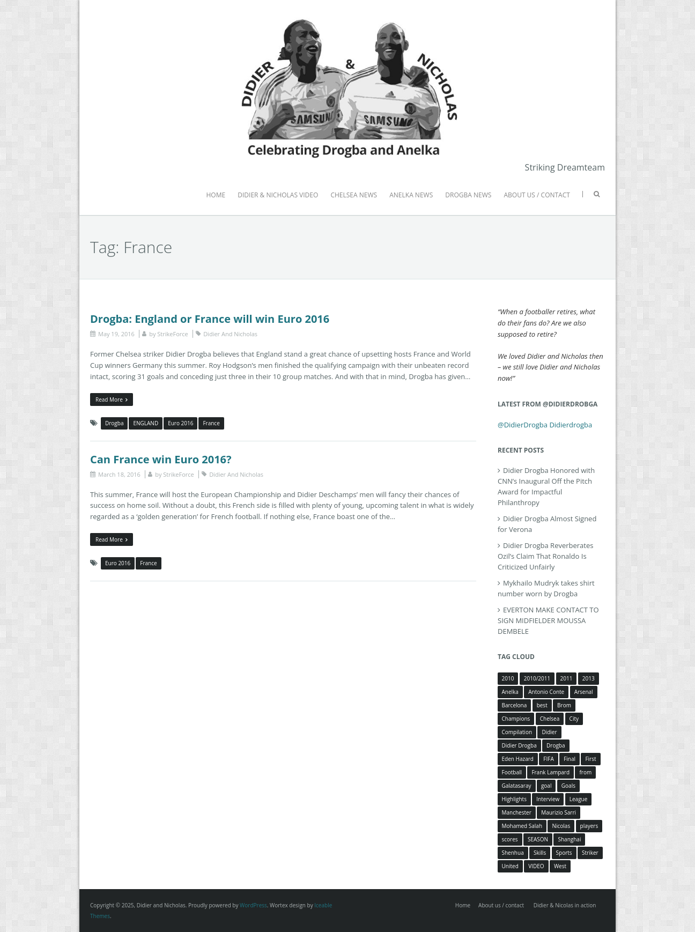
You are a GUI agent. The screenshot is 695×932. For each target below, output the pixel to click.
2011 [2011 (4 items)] (566, 678)
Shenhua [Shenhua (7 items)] (513, 852)
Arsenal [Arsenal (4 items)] (583, 692)
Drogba (114, 423)
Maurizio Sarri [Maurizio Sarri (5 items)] (558, 812)
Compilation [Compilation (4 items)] (517, 732)
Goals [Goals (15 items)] (568, 785)
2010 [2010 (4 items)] (508, 678)
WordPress (253, 905)
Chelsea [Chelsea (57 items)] (550, 718)
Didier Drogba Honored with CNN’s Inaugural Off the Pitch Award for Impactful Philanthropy (546, 486)
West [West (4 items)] (560, 866)
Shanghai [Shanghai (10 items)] (569, 839)
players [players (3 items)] (589, 826)
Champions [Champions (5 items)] (516, 718)
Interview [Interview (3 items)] (547, 799)
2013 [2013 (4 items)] (588, 678)
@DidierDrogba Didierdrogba (545, 425)
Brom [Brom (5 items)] (564, 705)
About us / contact (501, 905)
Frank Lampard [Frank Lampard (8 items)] (550, 772)
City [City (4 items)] (574, 718)
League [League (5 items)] (579, 799)
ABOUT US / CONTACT (537, 194)
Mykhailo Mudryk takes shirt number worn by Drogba (546, 588)
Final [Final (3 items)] (569, 759)
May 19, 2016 (116, 334)
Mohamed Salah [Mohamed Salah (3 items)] (522, 826)
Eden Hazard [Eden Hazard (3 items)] (518, 759)
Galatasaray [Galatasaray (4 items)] (516, 785)
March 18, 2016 (119, 474)
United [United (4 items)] (510, 866)
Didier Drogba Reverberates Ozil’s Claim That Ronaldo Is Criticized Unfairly (545, 556)
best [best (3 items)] (542, 705)
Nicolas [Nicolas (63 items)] (561, 826)
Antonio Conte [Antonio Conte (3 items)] (546, 692)
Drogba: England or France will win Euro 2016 (209, 319)
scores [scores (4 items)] (510, 839)
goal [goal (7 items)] (546, 785)
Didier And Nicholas (230, 334)
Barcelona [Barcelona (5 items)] (514, 705)
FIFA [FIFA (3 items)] (548, 759)
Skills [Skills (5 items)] (540, 852)
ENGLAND (145, 423)
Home (462, 905)
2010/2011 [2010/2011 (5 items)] (537, 678)
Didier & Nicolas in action (565, 905)
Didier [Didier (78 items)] (549, 732)
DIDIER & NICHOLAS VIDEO (278, 194)
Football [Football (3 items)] (512, 772)
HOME (215, 194)
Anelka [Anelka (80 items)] (510, 692)
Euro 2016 (180, 423)
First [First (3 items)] (590, 759)
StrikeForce (172, 334)
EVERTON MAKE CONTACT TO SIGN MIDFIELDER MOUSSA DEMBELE (548, 620)
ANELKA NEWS (411, 194)
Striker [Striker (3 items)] (590, 852)
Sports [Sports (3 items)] (564, 852)
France (211, 423)
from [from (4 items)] (585, 772)
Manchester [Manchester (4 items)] (516, 812)
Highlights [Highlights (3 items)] (514, 799)
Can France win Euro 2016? (161, 459)
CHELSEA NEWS (353, 194)
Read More (111, 399)
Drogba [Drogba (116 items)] (555, 745)
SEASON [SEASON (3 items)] (538, 839)
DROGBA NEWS (468, 194)
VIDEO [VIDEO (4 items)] (536, 866)
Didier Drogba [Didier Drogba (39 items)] (519, 745)
